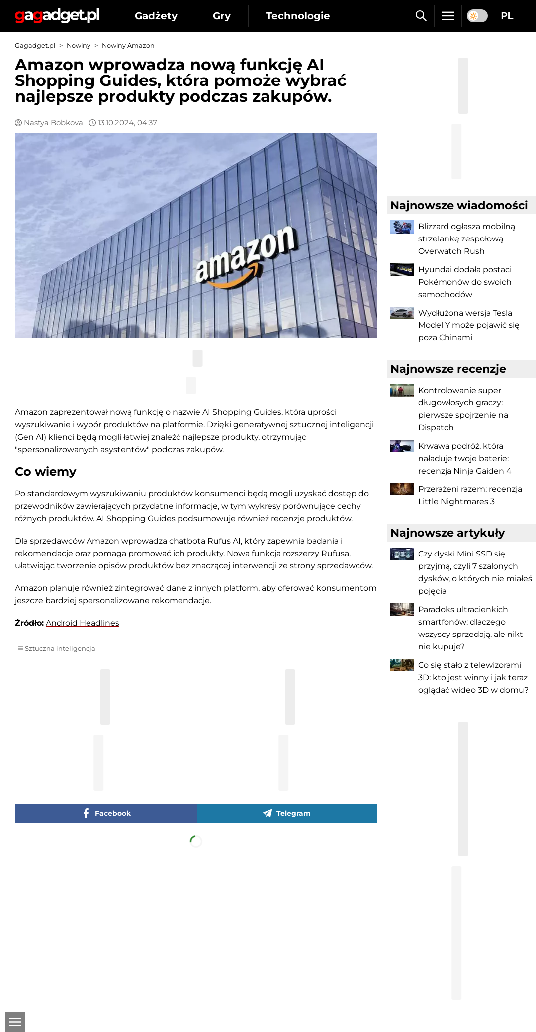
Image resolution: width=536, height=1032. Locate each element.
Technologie (298, 16)
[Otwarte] (15, 1022)
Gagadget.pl (35, 45)
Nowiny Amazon (128, 45)
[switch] (477, 15)
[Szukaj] (421, 15)
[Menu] (448, 16)
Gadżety (156, 16)
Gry (222, 16)
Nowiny (78, 45)
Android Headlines (82, 623)
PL (507, 15)
